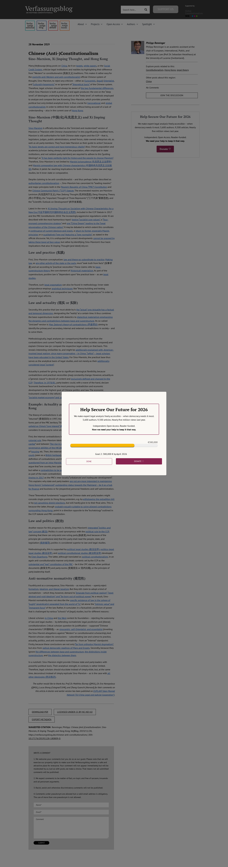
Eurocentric (90, 80)
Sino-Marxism (35, 128)
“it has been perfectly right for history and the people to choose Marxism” (77, 157)
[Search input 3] (132, 9)
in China (49, 618)
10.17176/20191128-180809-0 (44, 738)
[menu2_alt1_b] (53, 21)
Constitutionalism (154, 69)
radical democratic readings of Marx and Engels (66, 647)
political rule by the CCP (97, 531)
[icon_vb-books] (65, 21)
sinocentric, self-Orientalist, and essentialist (81, 629)
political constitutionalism (95, 556)
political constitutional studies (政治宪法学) (79, 553)
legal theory (183, 69)
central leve (76, 455)
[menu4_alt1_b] (30, 21)
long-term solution (103, 466)
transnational (94, 103)
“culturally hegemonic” (44, 84)
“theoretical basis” (81, 84)
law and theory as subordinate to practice (84, 259)
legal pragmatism (53, 284)
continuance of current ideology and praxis (51, 230)
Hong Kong (77, 110)
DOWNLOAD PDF (40, 711)
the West (62, 618)
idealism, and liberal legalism (54, 589)
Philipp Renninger (155, 43)
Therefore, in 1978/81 (44, 382)
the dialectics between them (62, 655)
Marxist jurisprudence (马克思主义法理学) (91, 161)
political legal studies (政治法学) (83, 549)
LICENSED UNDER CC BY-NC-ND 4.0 (74, 711)
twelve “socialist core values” (86, 219)
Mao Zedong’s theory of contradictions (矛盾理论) (73, 324)
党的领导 (45, 542)
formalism (33, 589)
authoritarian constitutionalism (43, 183)
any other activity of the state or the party (56, 263)
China (64, 65)
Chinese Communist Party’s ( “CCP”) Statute (53, 190)
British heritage (53, 455)
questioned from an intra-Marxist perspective (50, 462)
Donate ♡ (165, 149)
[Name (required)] (71, 804)
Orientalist (109, 80)
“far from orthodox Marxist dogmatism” (94, 644)
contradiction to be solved (54, 470)
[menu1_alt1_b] (41, 21)
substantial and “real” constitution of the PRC (50, 564)
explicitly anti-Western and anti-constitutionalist (56, 76)
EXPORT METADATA (41, 719)
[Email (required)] (71, 812)
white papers (90, 65)
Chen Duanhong (39, 556)
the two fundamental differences (97, 88)
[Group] (49, 7)
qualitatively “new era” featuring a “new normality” (67, 234)
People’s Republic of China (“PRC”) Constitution (84, 186)
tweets (79, 65)
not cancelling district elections (49, 502)
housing (35, 451)
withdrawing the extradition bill (98, 499)
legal (99, 80)
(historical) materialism (82, 270)
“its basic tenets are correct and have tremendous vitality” (56, 146)
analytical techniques (62, 288)
